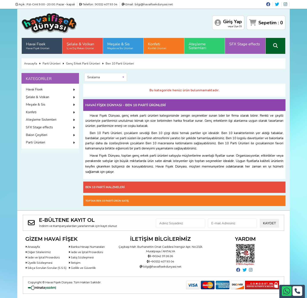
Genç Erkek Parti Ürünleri (83, 64)
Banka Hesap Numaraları (87, 246)
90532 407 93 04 (106, 4)
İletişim (74, 262)
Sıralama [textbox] (93, 77)
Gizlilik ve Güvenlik (82, 267)
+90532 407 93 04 (160, 261)
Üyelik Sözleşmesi (38, 262)
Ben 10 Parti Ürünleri (120, 64)
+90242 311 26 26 (160, 256)
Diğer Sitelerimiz (38, 252)
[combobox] (105, 77)
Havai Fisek (37, 46)
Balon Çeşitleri (50, 135)
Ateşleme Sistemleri (197, 46)
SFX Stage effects (244, 44)
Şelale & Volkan (80, 46)
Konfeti (157, 46)
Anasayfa (30, 64)
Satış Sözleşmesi (81, 257)
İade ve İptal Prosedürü (86, 252)
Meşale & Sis (120, 46)
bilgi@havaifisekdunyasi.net (154, 4)
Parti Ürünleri (51, 64)
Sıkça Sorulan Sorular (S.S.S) (45, 267)
